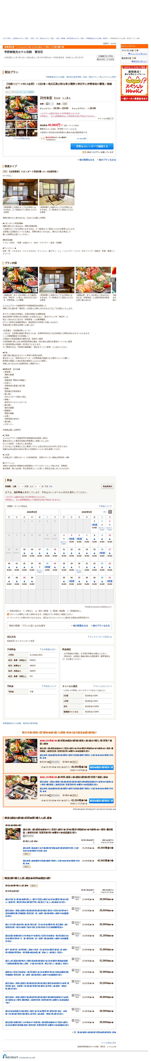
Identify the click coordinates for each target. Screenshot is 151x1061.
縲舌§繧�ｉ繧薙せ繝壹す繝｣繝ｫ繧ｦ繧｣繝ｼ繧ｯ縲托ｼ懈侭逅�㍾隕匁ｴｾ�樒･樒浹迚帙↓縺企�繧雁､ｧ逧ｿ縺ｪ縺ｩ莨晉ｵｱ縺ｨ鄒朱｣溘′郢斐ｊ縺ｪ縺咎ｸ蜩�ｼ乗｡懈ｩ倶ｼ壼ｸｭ (37, 986)
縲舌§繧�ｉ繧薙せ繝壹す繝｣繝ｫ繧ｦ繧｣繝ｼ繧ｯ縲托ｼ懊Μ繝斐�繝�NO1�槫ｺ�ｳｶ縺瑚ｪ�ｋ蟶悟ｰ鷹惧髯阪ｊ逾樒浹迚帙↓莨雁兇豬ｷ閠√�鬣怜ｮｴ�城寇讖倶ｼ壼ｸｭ (37, 1000)
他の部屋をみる (86, 160)
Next (112, 279)
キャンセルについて (102, 686)
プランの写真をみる (21, 138)
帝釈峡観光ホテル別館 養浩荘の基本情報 (63, 77)
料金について (105, 506)
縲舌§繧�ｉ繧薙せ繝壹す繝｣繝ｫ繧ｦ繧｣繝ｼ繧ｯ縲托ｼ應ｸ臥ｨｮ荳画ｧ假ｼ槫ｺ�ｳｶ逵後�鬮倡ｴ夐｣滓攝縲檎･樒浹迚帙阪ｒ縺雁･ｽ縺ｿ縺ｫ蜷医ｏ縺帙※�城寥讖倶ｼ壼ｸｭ (36, 913)
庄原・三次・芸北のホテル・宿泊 (42, 38)
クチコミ (107, 77)
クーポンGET (81, 139)
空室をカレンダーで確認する (92, 146)
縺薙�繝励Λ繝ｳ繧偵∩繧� (101, 768)
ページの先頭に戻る (108, 1043)
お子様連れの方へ (48, 649)
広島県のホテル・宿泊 (20, 38)
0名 (50, 486)
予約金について (49, 686)
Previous (6, 279)
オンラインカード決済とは (100, 637)
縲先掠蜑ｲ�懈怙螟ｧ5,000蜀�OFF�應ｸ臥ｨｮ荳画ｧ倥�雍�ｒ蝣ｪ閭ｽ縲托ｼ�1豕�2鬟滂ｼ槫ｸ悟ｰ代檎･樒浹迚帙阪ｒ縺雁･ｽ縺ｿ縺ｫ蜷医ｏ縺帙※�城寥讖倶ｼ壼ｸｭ (37, 938)
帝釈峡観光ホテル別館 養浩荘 (97, 38)
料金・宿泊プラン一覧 (92, 77)
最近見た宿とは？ (140, 61)
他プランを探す (40, 571)
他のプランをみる (107, 160)
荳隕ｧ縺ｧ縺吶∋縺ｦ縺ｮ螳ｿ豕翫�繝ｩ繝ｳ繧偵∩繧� (95, 1032)
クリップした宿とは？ (138, 54)
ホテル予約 (6, 38)
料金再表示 (107, 486)
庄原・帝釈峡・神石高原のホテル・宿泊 (70, 38)
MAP (114, 77)
